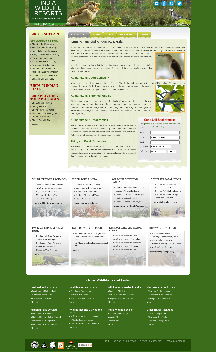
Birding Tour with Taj (41, 117)
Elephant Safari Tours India (166, 184)
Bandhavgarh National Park (44, 291)
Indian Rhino (115, 320)
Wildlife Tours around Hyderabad (127, 246)
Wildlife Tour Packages (49, 179)
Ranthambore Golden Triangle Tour (90, 233)
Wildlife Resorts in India (83, 287)
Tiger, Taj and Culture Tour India (50, 184)
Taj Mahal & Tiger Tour (86, 191)
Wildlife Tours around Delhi (125, 236)
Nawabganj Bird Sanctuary (43, 65)
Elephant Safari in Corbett (165, 188)
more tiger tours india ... (85, 203)
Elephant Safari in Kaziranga (166, 194)
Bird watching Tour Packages (44, 97)
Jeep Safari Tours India (164, 198)
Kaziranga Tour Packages (47, 250)
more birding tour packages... (163, 251)
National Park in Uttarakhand (45, 324)
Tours (110, 34)
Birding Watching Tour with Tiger (166, 243)
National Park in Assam (42, 313)
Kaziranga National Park (43, 294)
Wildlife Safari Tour (166, 179)
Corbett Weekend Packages (127, 191)
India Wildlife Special (120, 309)
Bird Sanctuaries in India (161, 287)
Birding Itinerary (39, 106)
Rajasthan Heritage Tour (158, 320)
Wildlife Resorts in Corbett (82, 320)
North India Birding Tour (162, 247)
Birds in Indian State (44, 87)
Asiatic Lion (114, 317)
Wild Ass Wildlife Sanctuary (121, 294)
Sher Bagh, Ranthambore (81, 291)
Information (79, 34)
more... (35, 124)
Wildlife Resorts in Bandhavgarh (85, 316)
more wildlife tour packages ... (48, 203)
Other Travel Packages (160, 309)
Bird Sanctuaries (46, 34)
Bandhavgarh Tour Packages (48, 236)
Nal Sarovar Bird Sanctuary (44, 61)
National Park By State (44, 309)
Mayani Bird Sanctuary (42, 58)
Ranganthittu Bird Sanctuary (44, 75)
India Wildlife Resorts (48, 8)
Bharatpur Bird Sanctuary (43, 44)
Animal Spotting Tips (118, 313)
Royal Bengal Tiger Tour (86, 198)
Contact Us (49, 24)
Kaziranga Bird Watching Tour (164, 236)
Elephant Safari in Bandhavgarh (168, 191)
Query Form (156, 341)
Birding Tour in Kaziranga (43, 110)
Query (144, 34)
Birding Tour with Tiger (42, 120)
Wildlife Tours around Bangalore (127, 242)
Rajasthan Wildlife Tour (46, 191)
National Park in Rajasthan (43, 320)
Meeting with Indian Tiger (47, 195)
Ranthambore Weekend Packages (130, 187)
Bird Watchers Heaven (42, 103)
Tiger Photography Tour (46, 198)
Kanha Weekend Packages (127, 198)
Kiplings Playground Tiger (87, 195)
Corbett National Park (41, 298)
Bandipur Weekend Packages (128, 201)
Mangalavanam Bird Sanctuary (45, 54)
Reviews (132, 341)
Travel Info (127, 34)
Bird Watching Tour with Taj (163, 240)
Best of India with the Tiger (88, 184)
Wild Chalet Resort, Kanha (82, 298)
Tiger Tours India (84, 179)
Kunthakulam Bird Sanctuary (44, 51)
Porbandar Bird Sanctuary (43, 68)
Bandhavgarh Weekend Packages (130, 194)
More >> (35, 302)
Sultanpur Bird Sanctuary (43, 79)
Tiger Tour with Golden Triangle (90, 188)
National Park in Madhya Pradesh (46, 317)
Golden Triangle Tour (157, 313)
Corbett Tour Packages (46, 239)
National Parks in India (44, 287)
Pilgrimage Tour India (157, 317)
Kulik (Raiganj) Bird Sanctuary (45, 72)
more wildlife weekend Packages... (130, 206)
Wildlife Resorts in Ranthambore (85, 323)
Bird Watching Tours (162, 228)
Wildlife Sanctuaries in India (124, 287)
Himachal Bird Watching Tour (44, 113)
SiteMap (143, 341)
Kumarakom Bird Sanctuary (44, 48)
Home (36, 24)
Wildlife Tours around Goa (124, 249)
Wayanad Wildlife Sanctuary (121, 298)
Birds (96, 34)
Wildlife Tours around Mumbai (126, 239)
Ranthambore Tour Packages (48, 243)
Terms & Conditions (176, 341)
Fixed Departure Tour (86, 228)
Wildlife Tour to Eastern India (49, 188)
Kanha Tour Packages (45, 246)
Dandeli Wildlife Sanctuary (121, 291)
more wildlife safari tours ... (165, 202)
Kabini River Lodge (79, 294)
